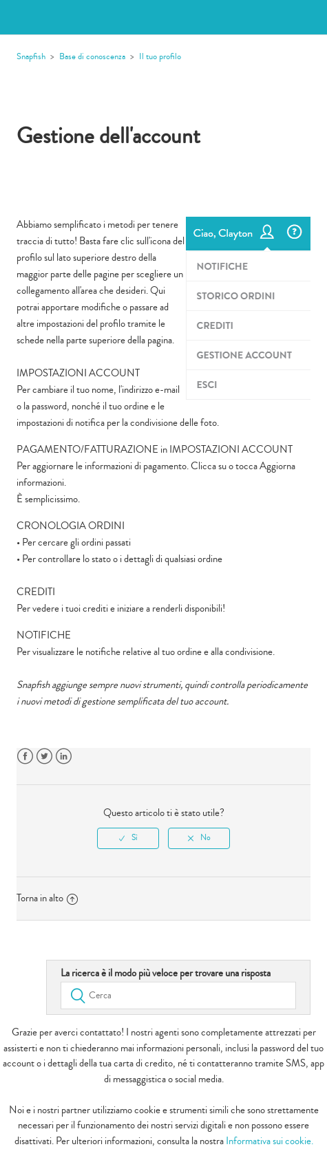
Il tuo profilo (160, 56)
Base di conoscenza (92, 56)
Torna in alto (47, 898)
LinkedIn (63, 756)
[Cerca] (179, 995)
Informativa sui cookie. (269, 1141)
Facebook (25, 756)
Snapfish (31, 56)
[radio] (128, 838)
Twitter (44, 756)
